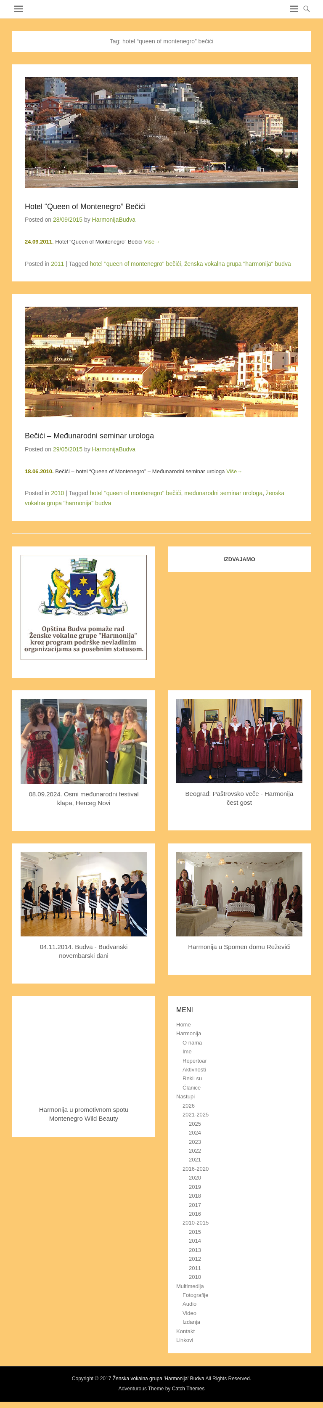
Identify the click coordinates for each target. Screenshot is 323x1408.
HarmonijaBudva (114, 219)
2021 (195, 1159)
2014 (195, 1241)
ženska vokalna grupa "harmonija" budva (237, 263)
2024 (195, 1133)
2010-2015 (196, 1223)
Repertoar (195, 1061)
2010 (57, 493)
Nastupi (185, 1096)
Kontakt (185, 1331)
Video (189, 1313)
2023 (195, 1142)
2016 (195, 1214)
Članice (192, 1088)
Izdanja (191, 1322)
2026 (189, 1106)
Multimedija (190, 1286)
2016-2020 (196, 1169)
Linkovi (184, 1340)
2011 (57, 263)
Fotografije (195, 1295)
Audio (189, 1304)
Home (183, 1024)
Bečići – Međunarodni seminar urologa (89, 436)
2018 (195, 1196)
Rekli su (192, 1078)
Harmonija (188, 1033)
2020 (195, 1178)
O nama (192, 1042)
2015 (195, 1232)
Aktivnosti (194, 1069)
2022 (195, 1151)
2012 (195, 1259)
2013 (195, 1250)
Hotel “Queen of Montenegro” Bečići (85, 206)
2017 (195, 1205)
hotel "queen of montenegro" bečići (135, 263)
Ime (187, 1051)
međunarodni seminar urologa (223, 493)
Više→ (152, 242)
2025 (195, 1124)
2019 (195, 1187)
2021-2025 (196, 1114)
